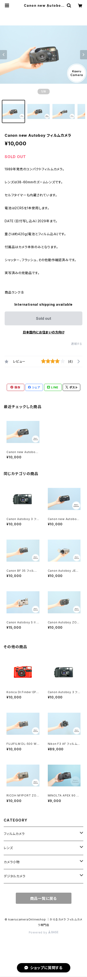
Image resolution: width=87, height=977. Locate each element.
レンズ (8, 848)
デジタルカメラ (15, 876)
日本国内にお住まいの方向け (43, 332)
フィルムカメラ (14, 834)
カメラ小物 (12, 862)
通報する (76, 344)
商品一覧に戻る (43, 898)
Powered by (43, 932)
